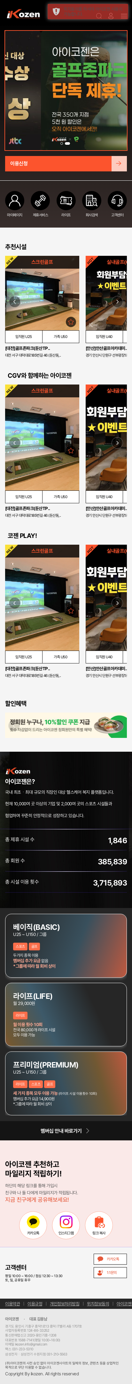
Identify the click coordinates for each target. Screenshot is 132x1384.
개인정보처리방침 (64, 1303)
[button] (63, 143)
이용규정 (34, 1303)
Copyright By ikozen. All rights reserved (42, 1373)
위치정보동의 (98, 1303)
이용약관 (12, 1303)
